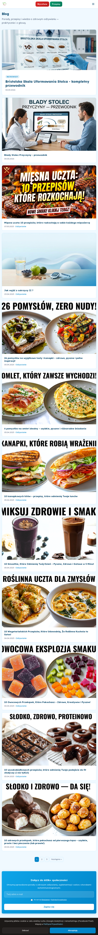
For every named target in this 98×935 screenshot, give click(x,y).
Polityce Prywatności (53, 924)
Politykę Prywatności (59, 900)
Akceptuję (72, 930)
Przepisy (56, 4)
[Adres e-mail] (49, 894)
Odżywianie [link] (20, 226)
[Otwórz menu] (93, 4)
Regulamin (46, 900)
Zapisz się (49, 907)
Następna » (56, 859)
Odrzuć (25, 930)
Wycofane (42, 4)
